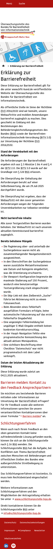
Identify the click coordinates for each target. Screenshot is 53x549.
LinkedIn (6, 546)
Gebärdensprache (44, 3)
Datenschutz (10, 522)
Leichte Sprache (49, 3)
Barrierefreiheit (33, 85)
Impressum (9, 530)
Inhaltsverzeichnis (12, 538)
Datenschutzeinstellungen (32, 522)
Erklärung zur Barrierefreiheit (33, 3)
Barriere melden (39, 3)
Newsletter (39, 530)
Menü (9, 3)
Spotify (13, 546)
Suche (22, 3)
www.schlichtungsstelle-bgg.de (33, 498)
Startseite (4, 65)
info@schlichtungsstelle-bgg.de (22, 513)
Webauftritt (8, 200)
